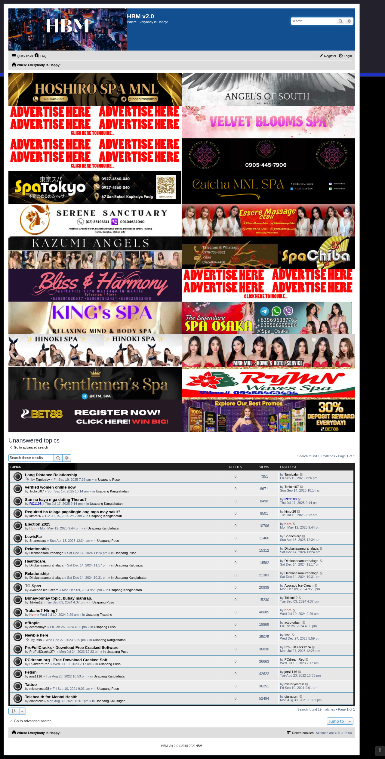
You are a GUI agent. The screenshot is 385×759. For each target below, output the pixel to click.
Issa (39, 640)
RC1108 (35, 503)
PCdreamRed (39, 664)
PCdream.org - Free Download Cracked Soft (66, 660)
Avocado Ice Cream (43, 590)
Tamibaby (43, 479)
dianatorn (36, 701)
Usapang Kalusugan (129, 565)
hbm (32, 528)
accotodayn (37, 627)
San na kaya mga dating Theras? (56, 499)
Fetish (31, 672)
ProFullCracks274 (42, 651)
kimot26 (35, 516)
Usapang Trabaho (99, 614)
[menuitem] (40, 56)
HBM (199, 746)
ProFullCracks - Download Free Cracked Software (72, 647)
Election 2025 (37, 524)
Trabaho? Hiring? (41, 610)
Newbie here (36, 635)
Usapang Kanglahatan (112, 491)
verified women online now (50, 487)
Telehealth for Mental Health (51, 697)
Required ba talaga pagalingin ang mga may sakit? (72, 512)
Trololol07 (36, 491)
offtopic (32, 623)
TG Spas (33, 586)
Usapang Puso (109, 479)
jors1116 (35, 676)
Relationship (37, 549)
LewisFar (33, 536)
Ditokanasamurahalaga (46, 553)
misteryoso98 (39, 688)
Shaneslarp (37, 540)
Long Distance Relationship (51, 475)
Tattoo (31, 684)
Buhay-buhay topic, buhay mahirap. (58, 598)
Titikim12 (36, 602)
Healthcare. (35, 561)
